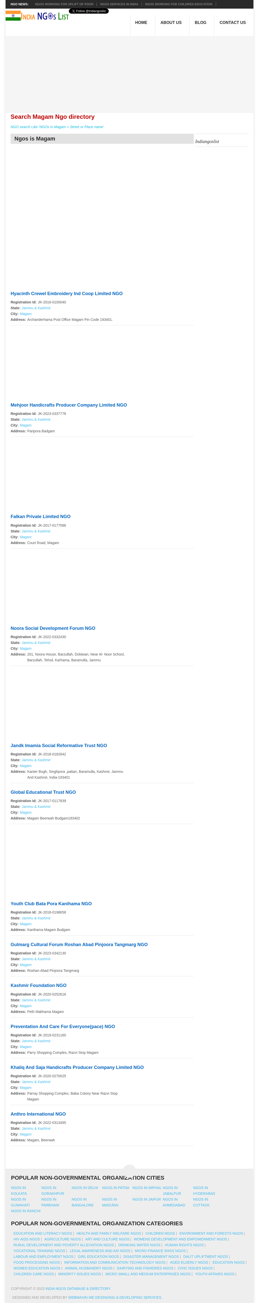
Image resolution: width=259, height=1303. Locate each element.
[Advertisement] (132, 71)
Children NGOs (160, 1233)
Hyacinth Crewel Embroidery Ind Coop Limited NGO (67, 293)
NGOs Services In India (119, 4)
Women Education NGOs (37, 1268)
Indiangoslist (207, 141)
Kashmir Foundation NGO (39, 985)
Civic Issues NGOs (195, 1268)
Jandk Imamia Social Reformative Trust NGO (59, 745)
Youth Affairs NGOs (214, 1274)
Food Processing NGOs (37, 1262)
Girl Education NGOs (98, 1257)
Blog (200, 22)
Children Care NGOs (34, 1274)
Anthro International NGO (38, 1114)
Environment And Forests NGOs (211, 1233)
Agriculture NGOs (62, 1239)
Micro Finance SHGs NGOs (160, 1251)
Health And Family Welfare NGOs (108, 1233)
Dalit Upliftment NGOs (205, 1257)
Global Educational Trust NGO (43, 792)
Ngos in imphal (147, 1188)
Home (141, 22)
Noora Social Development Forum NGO (53, 628)
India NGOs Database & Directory (78, 1289)
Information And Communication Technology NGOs (114, 1262)
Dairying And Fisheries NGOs (145, 1268)
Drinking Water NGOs (139, 1245)
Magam (26, 314)
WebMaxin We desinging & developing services (115, 1297)
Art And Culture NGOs (107, 1239)
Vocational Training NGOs (39, 1251)
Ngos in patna (116, 1188)
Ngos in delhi (85, 1188)
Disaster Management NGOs (151, 1257)
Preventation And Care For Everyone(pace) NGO (63, 1026)
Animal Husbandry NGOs (89, 1268)
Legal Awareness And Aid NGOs (100, 1251)
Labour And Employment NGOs (44, 1257)
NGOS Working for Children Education (178, 4)
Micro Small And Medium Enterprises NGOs (148, 1274)
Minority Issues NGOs (79, 1274)
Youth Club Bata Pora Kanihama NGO (51, 903)
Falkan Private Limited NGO (41, 516)
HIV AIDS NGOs (27, 1239)
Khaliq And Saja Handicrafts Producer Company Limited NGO (77, 1067)
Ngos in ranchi (26, 1211)
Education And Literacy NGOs (43, 1233)
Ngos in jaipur (147, 1199)
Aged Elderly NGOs (189, 1262)
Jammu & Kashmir (36, 308)
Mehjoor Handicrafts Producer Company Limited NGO (69, 405)
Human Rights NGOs (184, 1245)
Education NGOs (228, 1262)
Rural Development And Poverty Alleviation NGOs (64, 1245)
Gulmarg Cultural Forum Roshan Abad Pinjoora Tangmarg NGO (79, 944)
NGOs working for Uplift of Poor (64, 4)
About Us (171, 22)
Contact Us (233, 22)
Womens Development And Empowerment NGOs (180, 1239)
